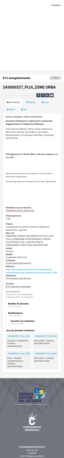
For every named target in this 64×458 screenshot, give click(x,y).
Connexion (56, 5)
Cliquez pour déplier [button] (15, 306)
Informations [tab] (13, 102)
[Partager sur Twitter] (38, 95)
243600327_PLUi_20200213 (21, 353)
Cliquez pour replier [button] (14, 316)
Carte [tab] (45, 102)
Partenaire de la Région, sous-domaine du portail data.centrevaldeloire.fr (32, 404)
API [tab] (24, 109)
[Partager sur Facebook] (43, 95)
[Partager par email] (52, 95)
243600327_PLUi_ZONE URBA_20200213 (27, 336)
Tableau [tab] (30, 102)
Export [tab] (11, 109)
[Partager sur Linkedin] (47, 95)
